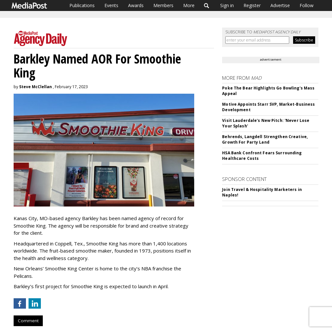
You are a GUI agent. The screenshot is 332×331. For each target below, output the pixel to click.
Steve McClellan (35, 86)
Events (111, 5)
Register (252, 5)
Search (206, 5)
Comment (28, 321)
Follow (307, 5)
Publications (82, 5)
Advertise (280, 5)
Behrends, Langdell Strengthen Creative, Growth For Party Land (265, 139)
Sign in (227, 5)
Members (163, 5)
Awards (136, 5)
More (189, 5)
